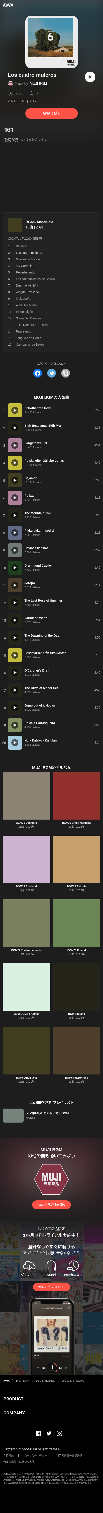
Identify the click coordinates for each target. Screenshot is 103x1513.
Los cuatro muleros (73, 1380)
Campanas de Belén (30, 344)
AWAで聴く (51, 113)
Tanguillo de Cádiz (28, 338)
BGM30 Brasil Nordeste (76, 822)
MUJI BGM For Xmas (26, 1013)
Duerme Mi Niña (27, 285)
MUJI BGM (38, 83)
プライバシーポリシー (35, 1455)
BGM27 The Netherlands (26, 950)
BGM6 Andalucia (39, 222)
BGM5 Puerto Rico (76, 1077)
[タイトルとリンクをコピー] (65, 373)
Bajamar (21, 246)
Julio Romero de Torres (31, 325)
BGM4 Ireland (76, 1013)
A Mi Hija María (26, 305)
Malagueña (23, 298)
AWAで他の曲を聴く (51, 1205)
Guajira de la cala (28, 259)
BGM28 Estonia (76, 886)
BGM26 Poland (76, 950)
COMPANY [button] (14, 1412)
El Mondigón (24, 311)
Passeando (23, 331)
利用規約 (8, 1455)
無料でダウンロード (51, 1287)
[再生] (90, 77)
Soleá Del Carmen (28, 318)
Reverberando (25, 272)
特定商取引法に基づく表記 (19, 1461)
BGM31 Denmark (26, 822)
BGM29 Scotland (26, 886)
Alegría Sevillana (27, 292)
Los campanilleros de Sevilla (35, 279)
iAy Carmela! (24, 266)
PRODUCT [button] (13, 1399)
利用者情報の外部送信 (69, 1455)
